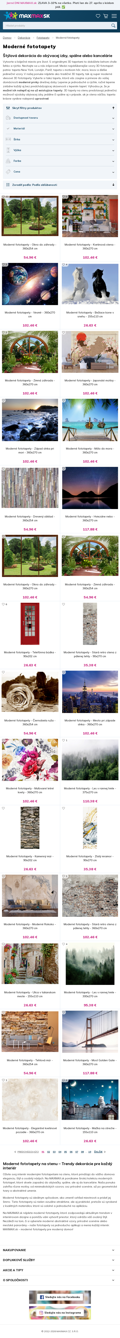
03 (54, 1151)
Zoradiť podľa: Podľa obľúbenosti (34, 185)
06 (71, 1151)
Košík (105, 16)
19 (89, 1151)
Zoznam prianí (98, 16)
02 (48, 1151)
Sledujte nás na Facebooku (62, 1297)
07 (76, 1151)
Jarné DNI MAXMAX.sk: (21, 3)
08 (82, 1151)
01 (43, 1151)
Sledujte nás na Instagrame (62, 1312)
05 (65, 1151)
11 (7, 196)
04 (59, 1151)
